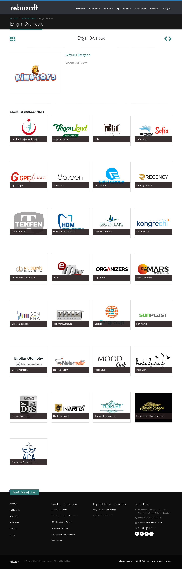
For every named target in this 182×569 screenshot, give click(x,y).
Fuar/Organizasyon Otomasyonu (65, 516)
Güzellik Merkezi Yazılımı (62, 522)
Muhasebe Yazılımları (60, 528)
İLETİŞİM (166, 8)
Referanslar (14, 522)
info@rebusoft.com (154, 522)
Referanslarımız (29, 18)
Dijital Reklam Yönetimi (102, 516)
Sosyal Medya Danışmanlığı (104, 509)
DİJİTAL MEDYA (122, 8)
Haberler (13, 529)
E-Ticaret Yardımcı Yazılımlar (63, 534)
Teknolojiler (15, 516)
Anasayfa (80, 8)
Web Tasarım (57, 541)
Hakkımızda (94, 8)
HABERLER (154, 8)
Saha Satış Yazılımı (59, 509)
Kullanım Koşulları (125, 561)
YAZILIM (107, 8)
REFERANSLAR (140, 8)
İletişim (13, 535)
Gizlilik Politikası (142, 561)
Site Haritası (157, 561)
